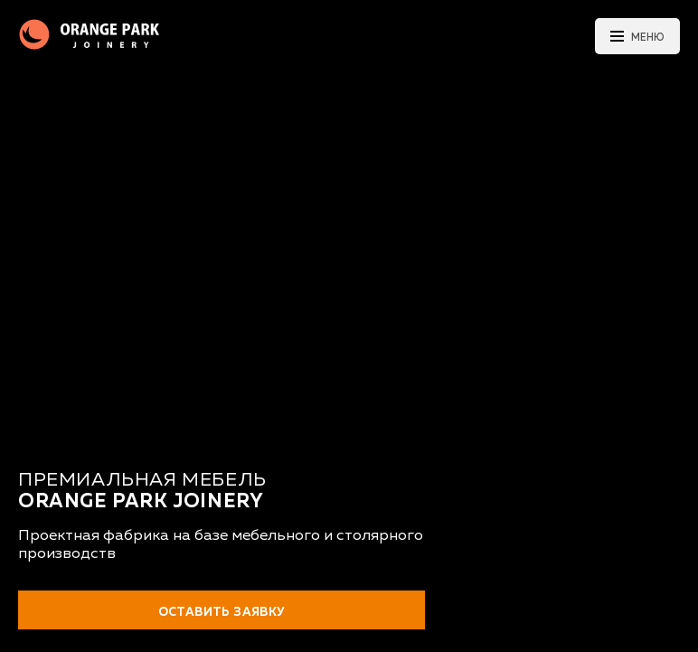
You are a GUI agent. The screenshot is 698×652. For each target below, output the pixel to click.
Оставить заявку (222, 613)
